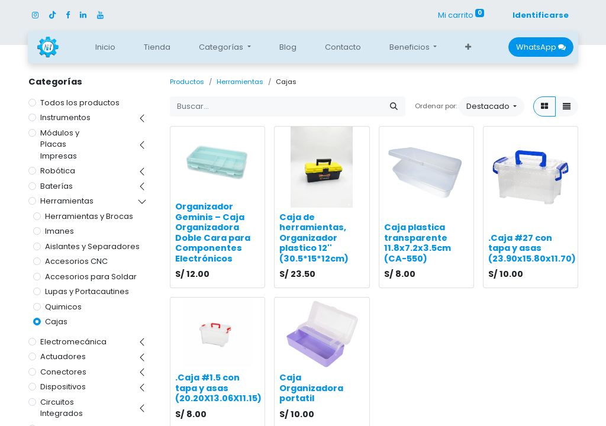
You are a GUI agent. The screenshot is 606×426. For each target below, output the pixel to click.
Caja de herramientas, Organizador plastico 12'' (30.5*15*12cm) (314, 237)
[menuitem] (105, 47)
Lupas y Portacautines (87, 291)
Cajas (56, 321)
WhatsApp (541, 47)
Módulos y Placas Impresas (59, 144)
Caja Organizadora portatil (311, 388)
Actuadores (63, 356)
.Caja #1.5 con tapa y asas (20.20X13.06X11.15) (218, 388)
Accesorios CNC (76, 261)
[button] (468, 47)
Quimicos (63, 306)
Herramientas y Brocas (89, 216)
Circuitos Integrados (61, 407)
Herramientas (67, 200)
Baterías (56, 186)
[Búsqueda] (393, 106)
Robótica (57, 170)
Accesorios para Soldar (91, 276)
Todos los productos (80, 102)
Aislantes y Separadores (92, 246)
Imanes (59, 231)
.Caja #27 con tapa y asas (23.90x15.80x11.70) (532, 248)
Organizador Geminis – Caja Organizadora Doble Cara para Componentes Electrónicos (212, 232)
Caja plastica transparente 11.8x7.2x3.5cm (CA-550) (417, 242)
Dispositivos (63, 386)
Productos (187, 81)
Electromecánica (73, 341)
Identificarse (540, 15)
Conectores (63, 371)
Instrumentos (65, 117)
